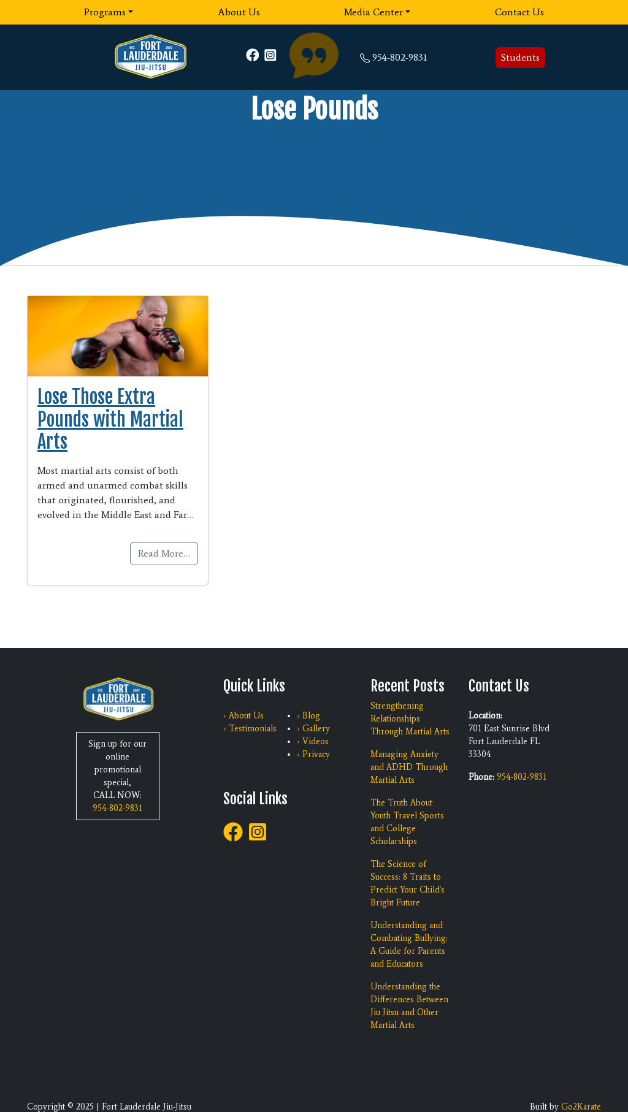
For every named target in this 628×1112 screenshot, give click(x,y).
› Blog (308, 715)
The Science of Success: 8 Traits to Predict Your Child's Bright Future (407, 883)
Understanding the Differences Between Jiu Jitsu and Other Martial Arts (409, 1005)
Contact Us (519, 12)
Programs (105, 12)
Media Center (373, 12)
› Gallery (313, 728)
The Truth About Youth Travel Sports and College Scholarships (407, 822)
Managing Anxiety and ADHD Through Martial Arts (409, 767)
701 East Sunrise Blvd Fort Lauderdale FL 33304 (509, 741)
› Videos (313, 741)
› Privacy (313, 754)
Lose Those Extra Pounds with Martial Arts (110, 419)
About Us (239, 12)
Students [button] (520, 57)
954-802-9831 (399, 57)
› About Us (243, 715)
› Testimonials (250, 728)
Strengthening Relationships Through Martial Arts (410, 719)
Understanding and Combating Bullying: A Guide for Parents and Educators (409, 944)
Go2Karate (581, 1107)
